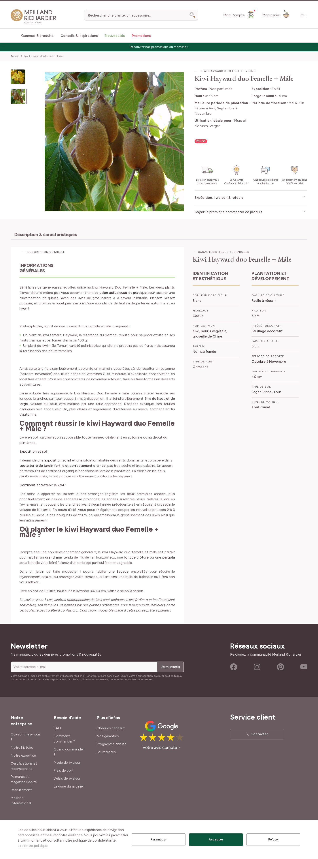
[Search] (192, 15)
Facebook (233, 666)
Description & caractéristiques (45, 234)
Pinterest (280, 666)
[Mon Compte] (239, 14)
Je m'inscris (170, 667)
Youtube (303, 666)
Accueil (15, 56)
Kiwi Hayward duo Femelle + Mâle (43, 56)
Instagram (257, 666)
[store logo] (33, 16)
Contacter (259, 734)
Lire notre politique (33, 846)
